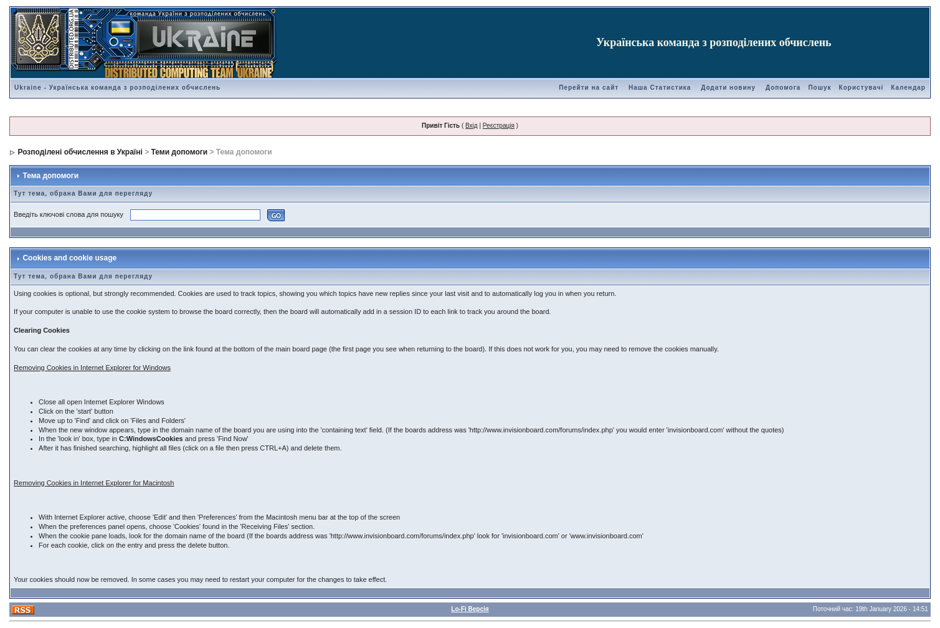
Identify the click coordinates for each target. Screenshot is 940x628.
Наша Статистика (660, 87)
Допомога (783, 87)
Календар (908, 87)
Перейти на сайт (589, 87)
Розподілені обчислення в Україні (79, 152)
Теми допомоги (179, 152)
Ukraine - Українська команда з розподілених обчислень (117, 87)
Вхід (471, 125)
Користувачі (861, 87)
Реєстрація (499, 125)
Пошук (819, 87)
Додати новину (728, 87)
